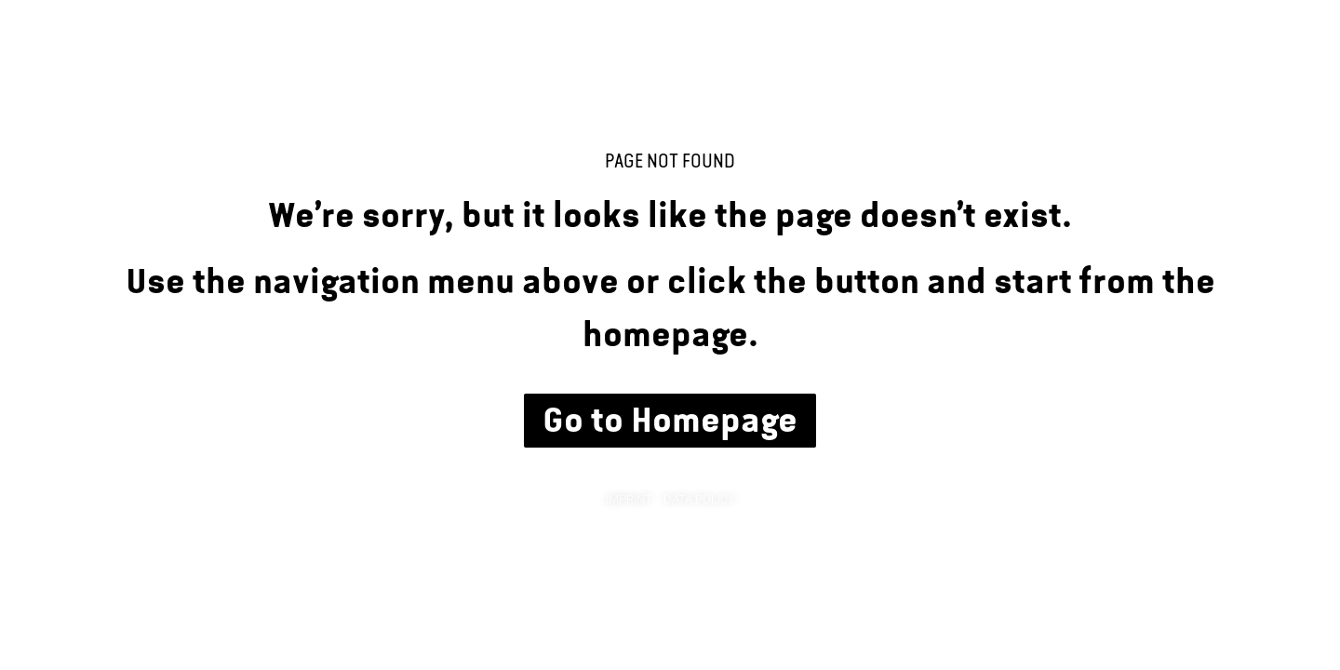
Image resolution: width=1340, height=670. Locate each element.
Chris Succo (140, 66)
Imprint (629, 499)
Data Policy (699, 499)
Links (1251, 70)
